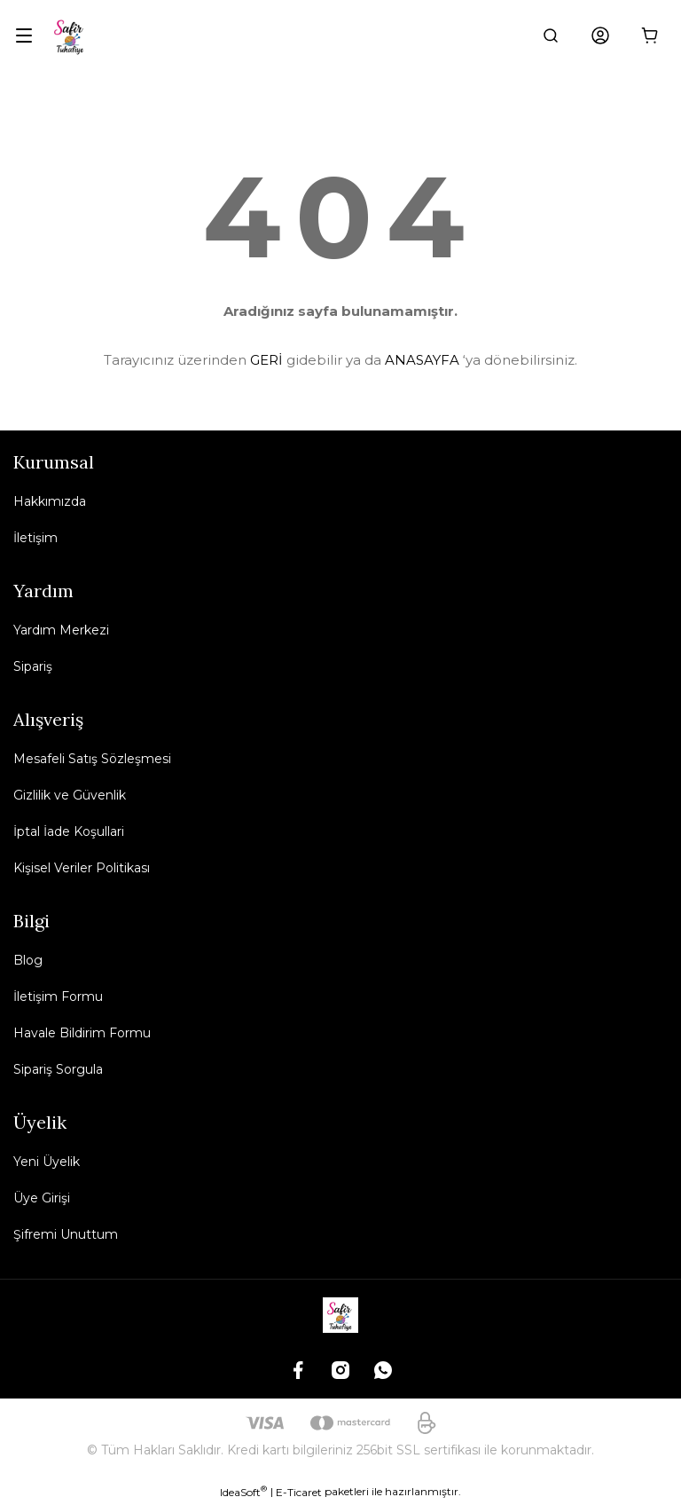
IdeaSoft (243, 1492)
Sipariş (32, 666)
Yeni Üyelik (46, 1162)
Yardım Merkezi (61, 630)
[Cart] (650, 35)
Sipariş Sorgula (58, 1069)
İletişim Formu (58, 997)
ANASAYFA (422, 359)
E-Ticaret (299, 1492)
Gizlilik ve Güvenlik (69, 795)
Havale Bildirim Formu (82, 1033)
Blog (28, 960)
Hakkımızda (49, 501)
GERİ (266, 359)
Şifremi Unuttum (65, 1234)
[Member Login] (600, 35)
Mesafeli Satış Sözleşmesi (92, 759)
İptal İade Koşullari (68, 831)
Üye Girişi (41, 1198)
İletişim (35, 538)
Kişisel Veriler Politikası (81, 868)
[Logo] (70, 35)
